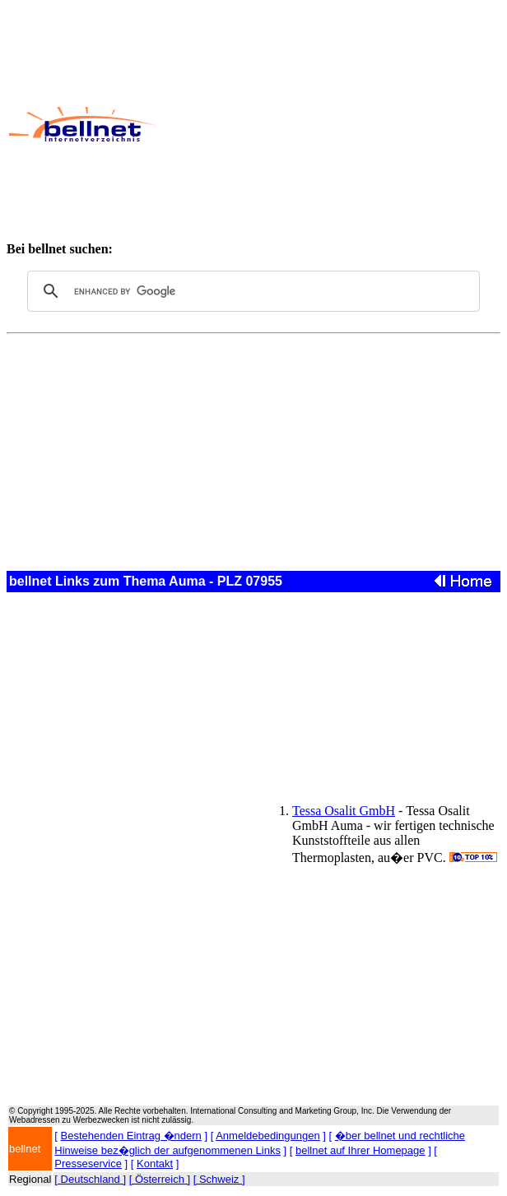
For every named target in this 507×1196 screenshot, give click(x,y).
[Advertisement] (330, 124)
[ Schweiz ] (219, 1179)
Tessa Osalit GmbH (343, 811)
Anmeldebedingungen (268, 1135)
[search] (251, 291)
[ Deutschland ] (90, 1179)
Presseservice (88, 1163)
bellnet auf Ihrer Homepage (360, 1150)
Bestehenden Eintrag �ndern (131, 1135)
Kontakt (155, 1163)
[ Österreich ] (159, 1179)
